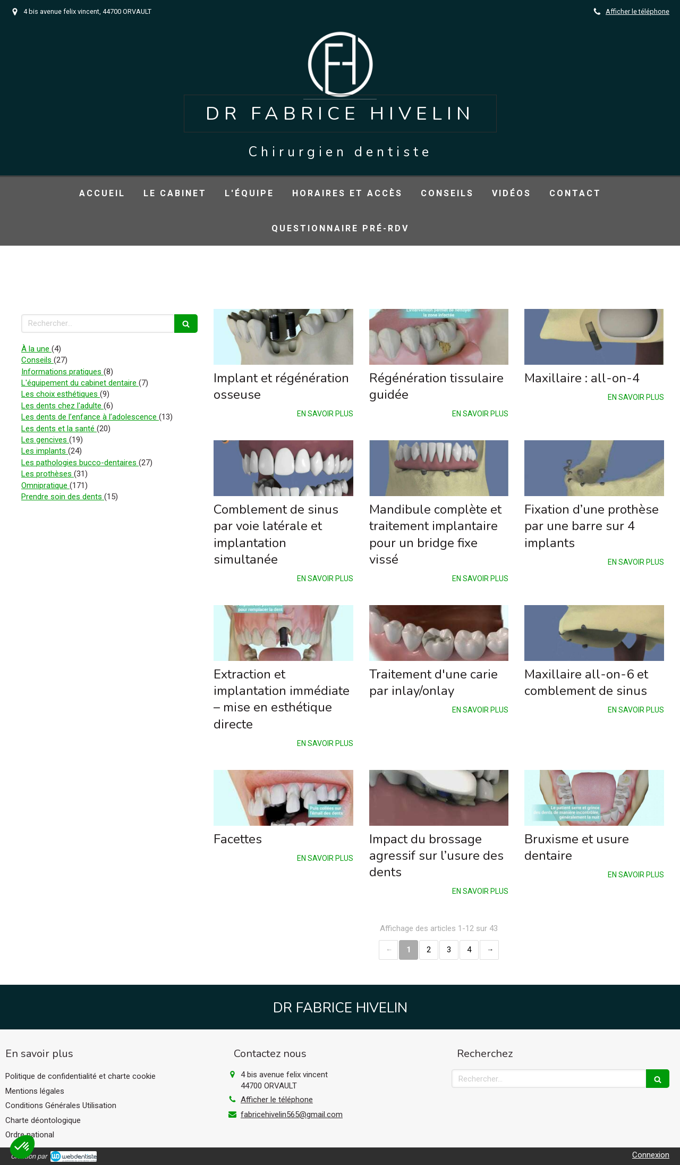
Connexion (650, 1155)
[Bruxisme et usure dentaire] (594, 798)
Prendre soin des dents (62, 496)
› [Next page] (489, 950)
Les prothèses (47, 474)
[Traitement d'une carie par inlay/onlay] (439, 633)
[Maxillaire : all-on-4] (594, 337)
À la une (36, 349)
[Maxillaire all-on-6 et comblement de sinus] (594, 633)
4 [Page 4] (469, 949)
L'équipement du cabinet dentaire (80, 383)
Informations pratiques (62, 371)
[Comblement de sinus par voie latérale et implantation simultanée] (283, 468)
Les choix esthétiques (60, 394)
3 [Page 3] (449, 949)
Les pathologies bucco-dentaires (80, 462)
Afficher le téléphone (637, 11)
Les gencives (45, 440)
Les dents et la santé (59, 428)
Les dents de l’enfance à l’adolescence (90, 417)
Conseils (37, 360)
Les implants (44, 451)
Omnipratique (45, 485)
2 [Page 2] (429, 949)
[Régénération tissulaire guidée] (439, 337)
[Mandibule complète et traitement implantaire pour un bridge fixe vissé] (439, 468)
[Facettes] (283, 798)
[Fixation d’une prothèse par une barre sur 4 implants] (594, 468)
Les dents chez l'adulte (62, 405)
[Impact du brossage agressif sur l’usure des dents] (439, 798)
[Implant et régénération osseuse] (283, 337)
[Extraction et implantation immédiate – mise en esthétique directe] (283, 633)
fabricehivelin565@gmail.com (292, 1114)
